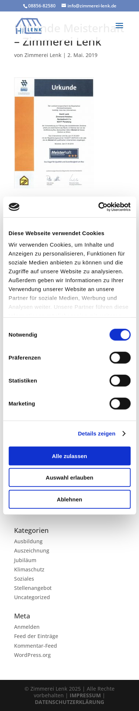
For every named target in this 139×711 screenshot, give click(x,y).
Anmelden (27, 626)
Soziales (24, 578)
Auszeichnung (31, 550)
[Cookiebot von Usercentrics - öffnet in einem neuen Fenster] (98, 207)
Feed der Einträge (36, 636)
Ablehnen (69, 499)
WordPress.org (32, 654)
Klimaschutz (29, 569)
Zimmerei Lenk (43, 55)
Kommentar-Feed (35, 645)
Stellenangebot (33, 587)
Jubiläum (25, 560)
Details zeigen (96, 433)
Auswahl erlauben (69, 477)
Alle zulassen (69, 456)
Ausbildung (28, 541)
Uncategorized (32, 597)
